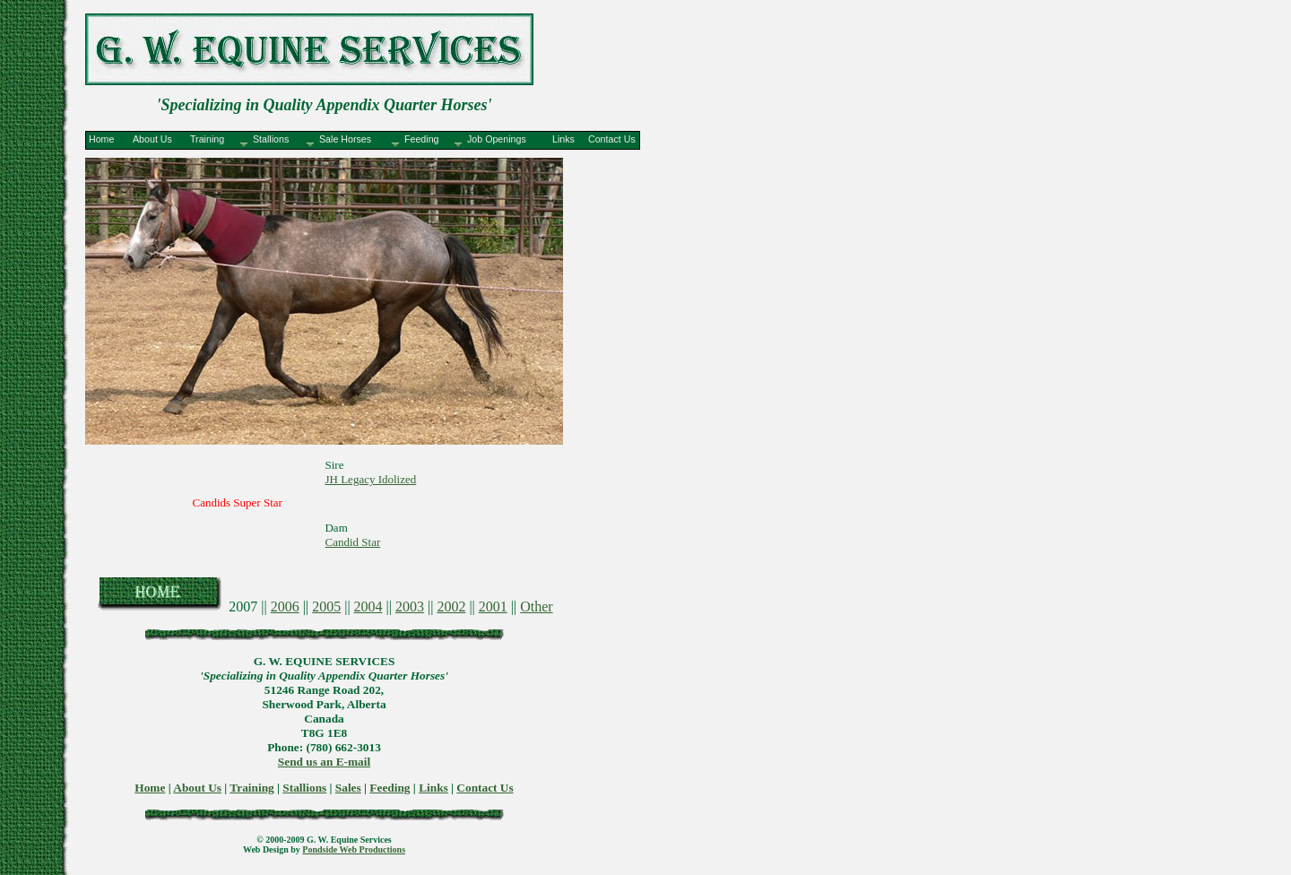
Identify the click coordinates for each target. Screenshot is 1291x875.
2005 (326, 606)
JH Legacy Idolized (370, 479)
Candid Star (352, 542)
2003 (409, 606)
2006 (285, 606)
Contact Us (484, 787)
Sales (348, 787)
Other (536, 606)
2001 (493, 606)
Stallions (304, 787)
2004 (368, 606)
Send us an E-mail (324, 761)
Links (433, 787)
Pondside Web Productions (353, 849)
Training (251, 787)
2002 (451, 606)
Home (149, 787)
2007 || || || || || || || (390, 606)
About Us (197, 787)
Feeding (389, 787)
